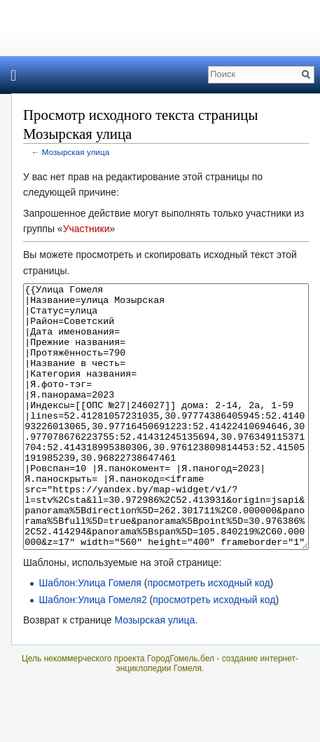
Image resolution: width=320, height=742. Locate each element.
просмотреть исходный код (208, 635)
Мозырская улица (75, 151)
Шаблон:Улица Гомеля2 (92, 652)
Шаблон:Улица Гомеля (90, 635)
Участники (86, 228)
